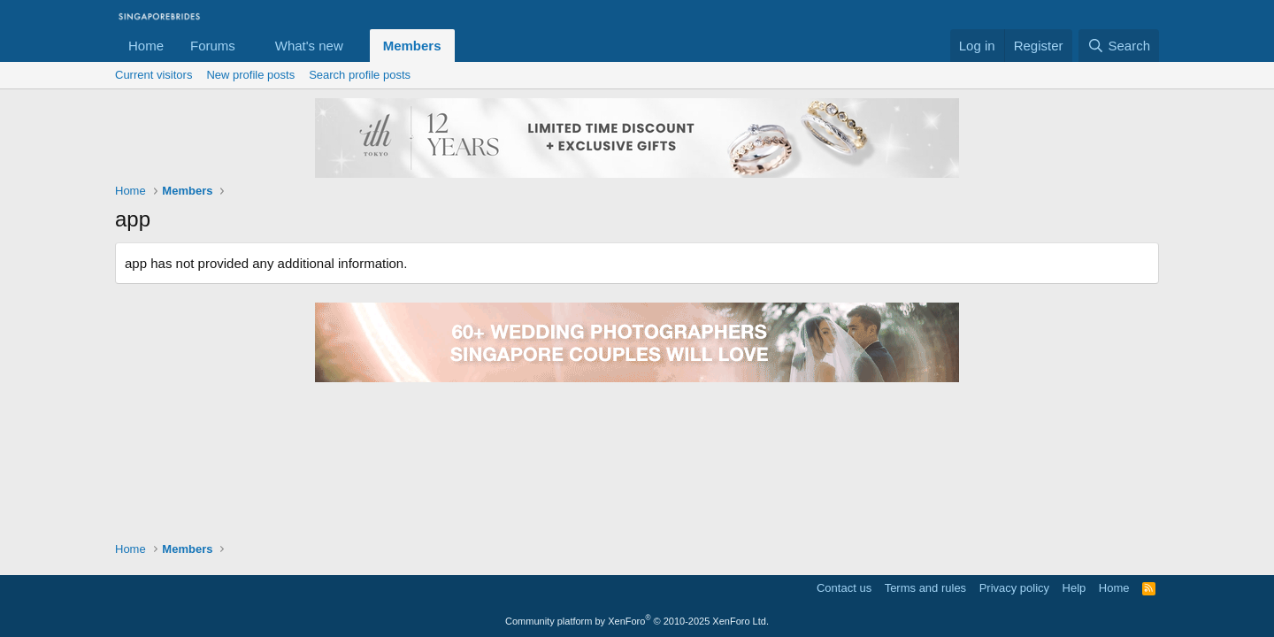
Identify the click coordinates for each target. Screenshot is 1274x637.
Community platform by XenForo (637, 621)
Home (146, 45)
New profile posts (250, 74)
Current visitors (153, 74)
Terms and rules (925, 588)
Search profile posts (360, 74)
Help (1074, 588)
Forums (212, 45)
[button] (249, 45)
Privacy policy (1014, 588)
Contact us (844, 588)
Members (412, 45)
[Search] (1118, 45)
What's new (309, 45)
